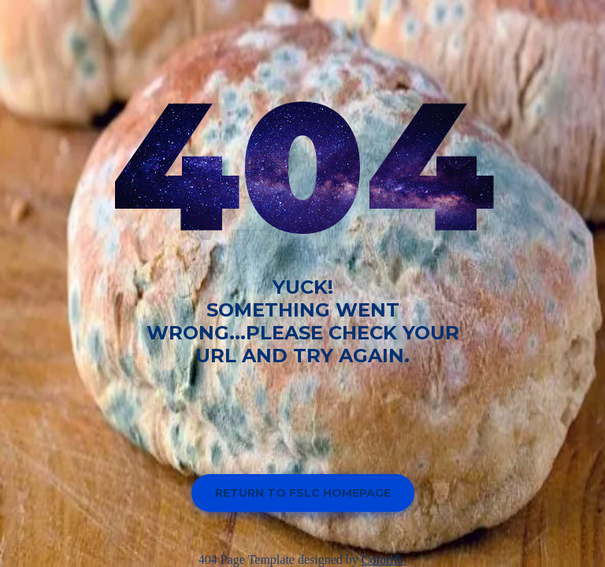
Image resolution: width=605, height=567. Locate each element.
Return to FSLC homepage (303, 493)
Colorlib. (384, 559)
